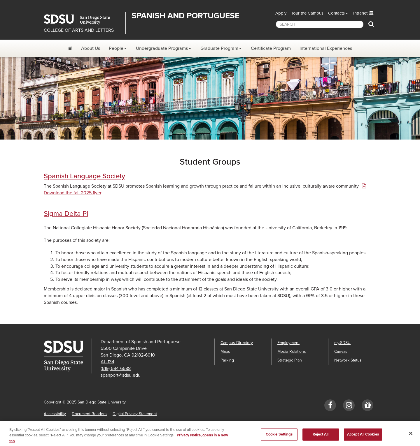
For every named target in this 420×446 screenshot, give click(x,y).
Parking (227, 360)
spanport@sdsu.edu (121, 375)
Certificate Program (271, 48)
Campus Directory (236, 342)
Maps (225, 351)
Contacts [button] (336, 13)
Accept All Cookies (363, 436)
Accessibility (55, 413)
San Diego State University (82, 19)
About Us (90, 48)
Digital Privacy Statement (135, 413)
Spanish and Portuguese (185, 16)
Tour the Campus (307, 13)
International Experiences (326, 48)
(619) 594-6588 (116, 368)
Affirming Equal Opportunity (117, 422)
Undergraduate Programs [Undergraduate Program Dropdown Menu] (162, 48)
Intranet (360, 13)
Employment (288, 342)
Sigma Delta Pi (66, 213)
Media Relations (291, 351)
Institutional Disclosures (65, 422)
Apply (280, 13)
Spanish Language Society (84, 176)
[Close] (410, 435)
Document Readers (89, 413)
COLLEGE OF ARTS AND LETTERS (79, 30)
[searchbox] (319, 24)
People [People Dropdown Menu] (116, 48)
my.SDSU (342, 342)
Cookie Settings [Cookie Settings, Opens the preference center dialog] (279, 436)
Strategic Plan (289, 360)
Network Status (348, 360)
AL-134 (107, 362)
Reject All (320, 436)
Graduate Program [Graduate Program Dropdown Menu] (219, 48)
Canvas (340, 351)
